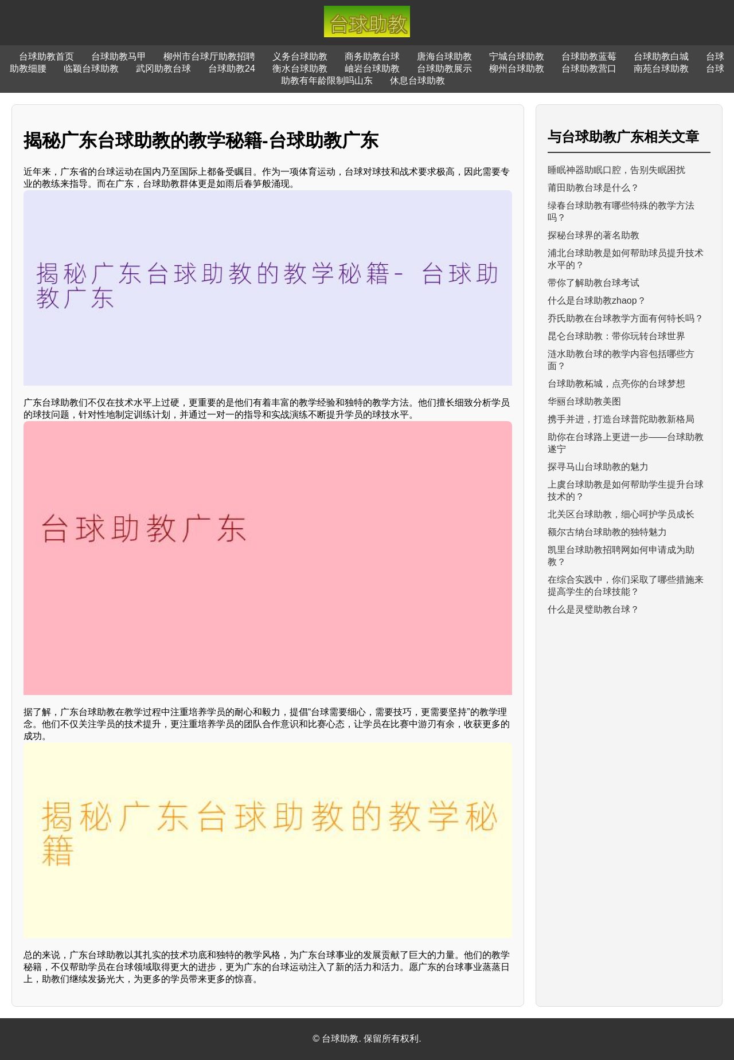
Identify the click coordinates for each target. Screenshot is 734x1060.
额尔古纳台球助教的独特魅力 (607, 532)
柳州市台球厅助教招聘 (209, 56)
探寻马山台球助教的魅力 (598, 467)
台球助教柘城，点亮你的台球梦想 (616, 383)
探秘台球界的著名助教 (593, 235)
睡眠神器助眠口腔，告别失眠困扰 (616, 170)
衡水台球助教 (299, 68)
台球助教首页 (46, 56)
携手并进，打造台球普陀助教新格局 (621, 419)
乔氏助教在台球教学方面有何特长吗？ (626, 318)
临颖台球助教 (91, 68)
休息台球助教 (417, 80)
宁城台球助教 (516, 56)
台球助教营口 (588, 68)
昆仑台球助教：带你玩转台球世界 (616, 336)
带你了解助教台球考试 (593, 283)
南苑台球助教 (661, 68)
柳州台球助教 (516, 68)
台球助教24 (231, 68)
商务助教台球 (372, 56)
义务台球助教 (299, 56)
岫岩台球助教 (372, 68)
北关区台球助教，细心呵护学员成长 (621, 514)
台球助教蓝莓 (588, 56)
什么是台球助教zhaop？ (597, 300)
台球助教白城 (661, 56)
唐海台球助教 (444, 56)
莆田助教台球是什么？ (593, 188)
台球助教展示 (444, 68)
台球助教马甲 (118, 56)
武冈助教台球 (163, 68)
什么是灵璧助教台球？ (593, 609)
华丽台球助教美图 (584, 401)
